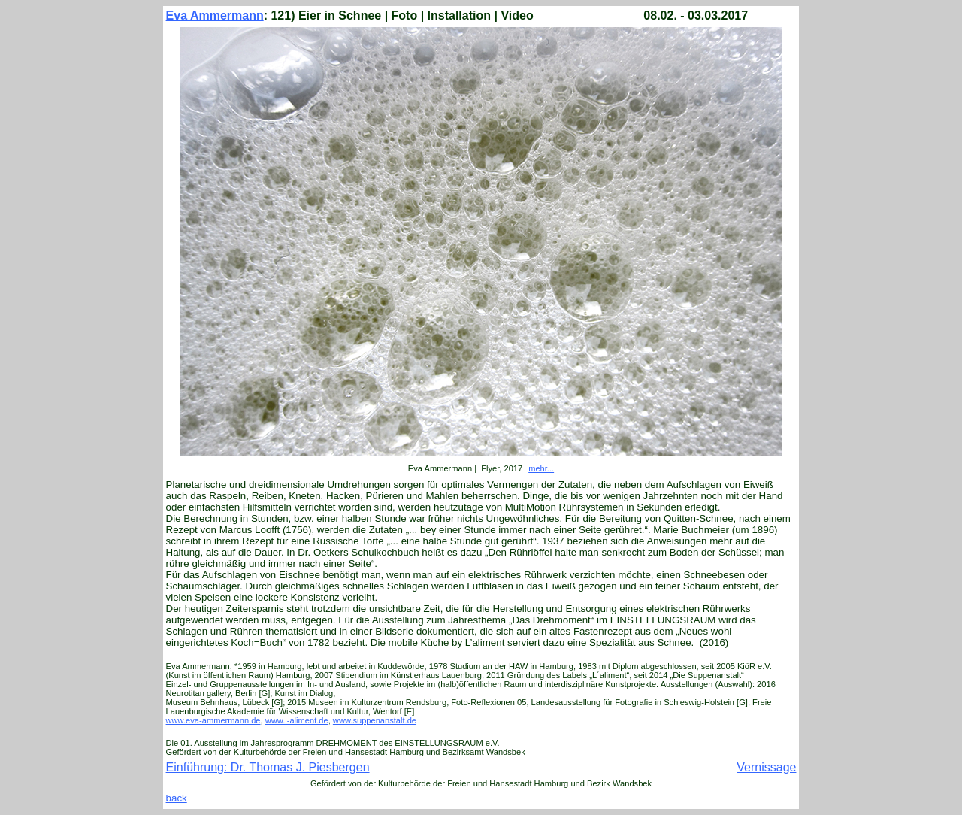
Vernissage (766, 767)
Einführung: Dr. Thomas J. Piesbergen (268, 767)
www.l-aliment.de (296, 720)
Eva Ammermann (215, 15)
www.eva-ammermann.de (213, 720)
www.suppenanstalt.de (374, 720)
